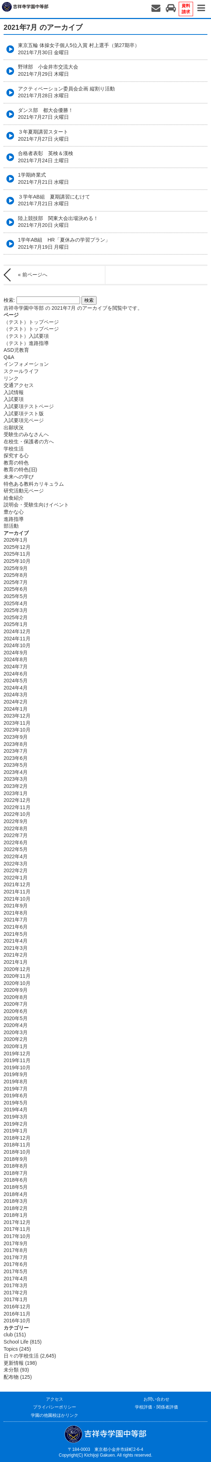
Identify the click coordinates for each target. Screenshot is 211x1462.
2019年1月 (16, 1131)
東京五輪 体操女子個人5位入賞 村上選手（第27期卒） (79, 48)
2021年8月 (16, 913)
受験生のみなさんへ (26, 434)
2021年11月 (17, 892)
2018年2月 (16, 1208)
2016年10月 (17, 1320)
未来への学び (19, 477)
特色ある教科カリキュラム (34, 484)
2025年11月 (17, 554)
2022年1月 (16, 878)
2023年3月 (16, 779)
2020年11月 (17, 976)
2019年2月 (16, 1124)
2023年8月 (16, 744)
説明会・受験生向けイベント (36, 505)
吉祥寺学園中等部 (24, 308)
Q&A (9, 357)
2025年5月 (16, 596)
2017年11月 (17, 1229)
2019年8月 (16, 1081)
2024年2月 (16, 702)
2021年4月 (16, 941)
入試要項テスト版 (24, 413)
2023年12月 (17, 716)
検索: (9, 300)
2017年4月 (16, 1278)
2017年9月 (16, 1243)
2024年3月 (16, 694)
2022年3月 (16, 864)
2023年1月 (16, 793)
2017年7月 (16, 1257)
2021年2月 (16, 955)
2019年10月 (17, 1067)
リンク (11, 378)
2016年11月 (17, 1314)
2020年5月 (16, 1018)
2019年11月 (17, 1060)
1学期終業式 (43, 178)
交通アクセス (19, 385)
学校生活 (14, 449)
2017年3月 (16, 1285)
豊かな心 (14, 512)
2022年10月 (17, 814)
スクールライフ (21, 371)
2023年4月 (16, 772)
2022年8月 (16, 828)
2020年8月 (16, 997)
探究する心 (16, 455)
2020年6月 (16, 1011)
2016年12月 (17, 1306)
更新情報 (14, 1363)
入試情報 (14, 392)
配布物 (11, 1377)
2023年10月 (17, 730)
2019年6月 (16, 1095)
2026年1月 (16, 540)
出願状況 (14, 427)
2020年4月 (16, 1025)
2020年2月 (16, 1039)
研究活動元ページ (24, 491)
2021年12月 (17, 884)
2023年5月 (16, 765)
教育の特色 (16, 463)
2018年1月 (16, 1215)
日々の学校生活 (21, 1356)
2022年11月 (17, 807)
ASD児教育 (16, 350)
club (8, 1334)
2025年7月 (16, 582)
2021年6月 (16, 927)
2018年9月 (16, 1159)
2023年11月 (17, 723)
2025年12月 (17, 547)
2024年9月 (16, 652)
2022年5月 (16, 849)
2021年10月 (17, 899)
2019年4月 (16, 1109)
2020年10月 (17, 983)
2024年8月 (16, 659)
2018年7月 (16, 1173)
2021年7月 (16, 919)
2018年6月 (16, 1180)
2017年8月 (16, 1250)
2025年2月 (16, 617)
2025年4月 (16, 603)
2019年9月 (16, 1074)
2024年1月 (16, 709)
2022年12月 (17, 800)
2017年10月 (17, 1236)
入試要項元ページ (24, 420)
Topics (11, 1349)
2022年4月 (16, 856)
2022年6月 (16, 842)
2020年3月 (16, 1032)
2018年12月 (17, 1138)
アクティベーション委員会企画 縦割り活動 (66, 92)
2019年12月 (17, 1053)
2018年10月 (17, 1152)
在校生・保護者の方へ (29, 441)
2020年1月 (16, 1046)
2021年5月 (16, 934)
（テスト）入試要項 (26, 336)
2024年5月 (16, 680)
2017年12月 (17, 1222)
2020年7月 (16, 1004)
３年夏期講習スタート (43, 135)
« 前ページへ (32, 274)
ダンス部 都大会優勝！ (45, 113)
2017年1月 (16, 1299)
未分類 (11, 1370)
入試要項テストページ (29, 406)
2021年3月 (16, 948)
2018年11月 (17, 1145)
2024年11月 (17, 638)
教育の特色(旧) (20, 469)
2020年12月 (17, 969)
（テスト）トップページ (31, 322)
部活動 (11, 526)
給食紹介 (14, 498)
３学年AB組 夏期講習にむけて (54, 200)
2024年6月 (16, 674)
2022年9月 (16, 821)
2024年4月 (16, 688)
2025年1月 (16, 624)
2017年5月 (16, 1271)
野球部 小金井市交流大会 (48, 70)
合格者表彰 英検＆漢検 (45, 156)
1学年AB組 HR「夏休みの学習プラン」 (64, 243)
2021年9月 (16, 906)
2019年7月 (16, 1089)
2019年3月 (16, 1117)
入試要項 (14, 399)
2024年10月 (17, 645)
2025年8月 (16, 575)
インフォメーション (26, 364)
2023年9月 (16, 737)
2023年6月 (16, 758)
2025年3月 (16, 610)
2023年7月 (16, 751)
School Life (16, 1342)
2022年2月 (16, 870)
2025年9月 (16, 568)
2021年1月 (16, 962)
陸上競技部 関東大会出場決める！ (60, 221)
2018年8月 (16, 1166)
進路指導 (14, 519)
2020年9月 (16, 990)
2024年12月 (17, 631)
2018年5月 (16, 1187)
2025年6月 (16, 589)
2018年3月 (16, 1201)
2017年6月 (16, 1264)
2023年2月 (16, 786)
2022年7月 (16, 835)
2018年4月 (16, 1194)
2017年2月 (16, 1292)
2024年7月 (16, 666)
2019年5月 (16, 1103)
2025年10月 (17, 561)
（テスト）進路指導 (26, 343)
